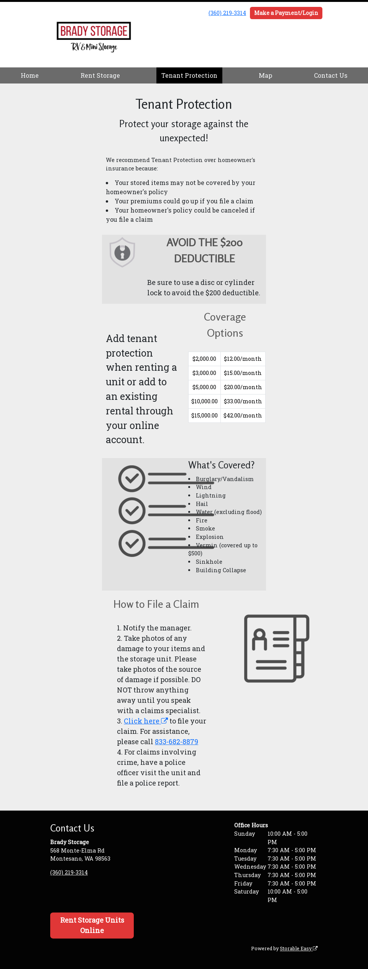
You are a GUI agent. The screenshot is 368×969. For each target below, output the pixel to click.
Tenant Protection (189, 75)
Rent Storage (100, 75)
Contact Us (330, 75)
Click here (146, 720)
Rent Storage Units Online (92, 925)
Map (265, 75)
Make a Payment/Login (286, 12)
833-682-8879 (176, 741)
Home (30, 75)
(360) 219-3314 (227, 12)
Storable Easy (299, 948)
